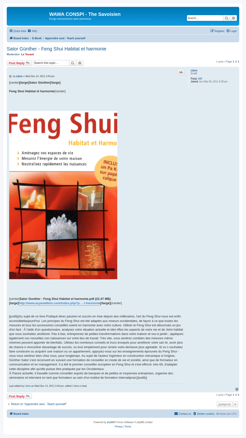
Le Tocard (27, 54)
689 (200, 78)
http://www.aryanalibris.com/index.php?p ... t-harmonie (59, 303)
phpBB (110, 422)
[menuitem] (32, 31)
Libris (194, 70)
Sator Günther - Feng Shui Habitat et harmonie (56, 48)
